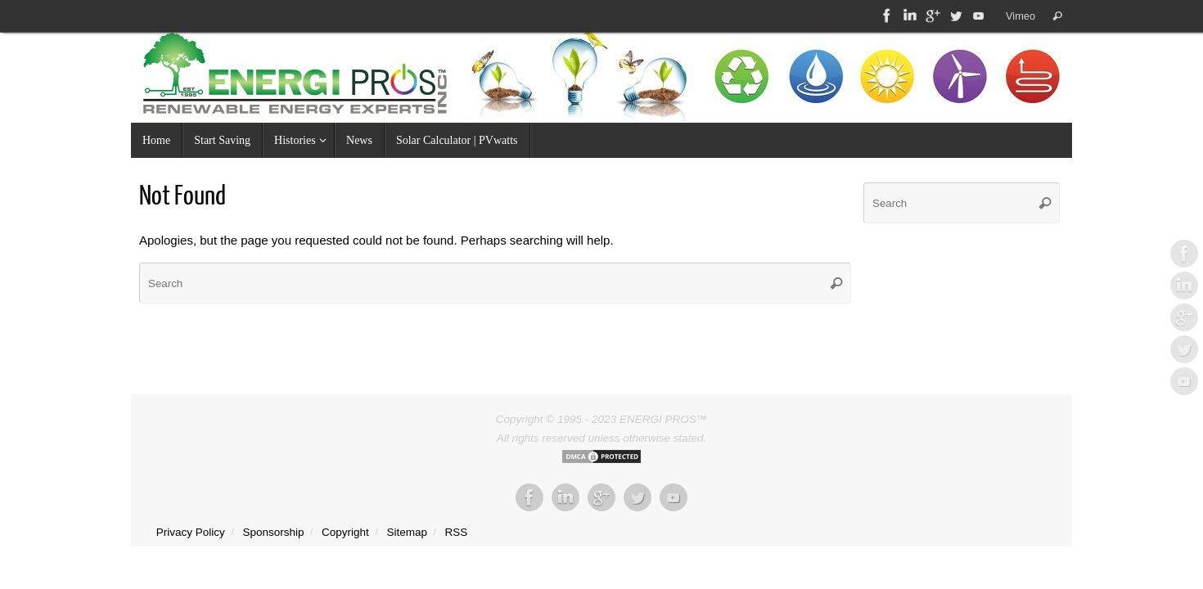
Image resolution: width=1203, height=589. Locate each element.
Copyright (345, 532)
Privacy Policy (190, 532)
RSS (456, 532)
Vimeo (1020, 16)
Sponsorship (273, 532)
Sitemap (406, 532)
